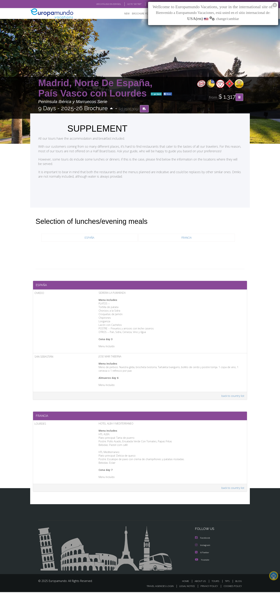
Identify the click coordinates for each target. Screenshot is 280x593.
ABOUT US (201, 582)
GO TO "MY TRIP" (129, 4)
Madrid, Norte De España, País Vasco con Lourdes (95, 88)
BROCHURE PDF (138, 13)
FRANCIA (186, 237)
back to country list (232, 396)
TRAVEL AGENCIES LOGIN (156, 587)
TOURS (216, 582)
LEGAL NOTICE (184, 587)
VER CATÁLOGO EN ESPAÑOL (100, 4)
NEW (123, 13)
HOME (186, 582)
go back (156, 94)
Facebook (202, 539)
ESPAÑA (89, 237)
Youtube (202, 560)
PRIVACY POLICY (207, 587)
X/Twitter (202, 553)
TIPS (227, 582)
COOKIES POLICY (232, 587)
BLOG (146, 4)
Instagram (203, 546)
